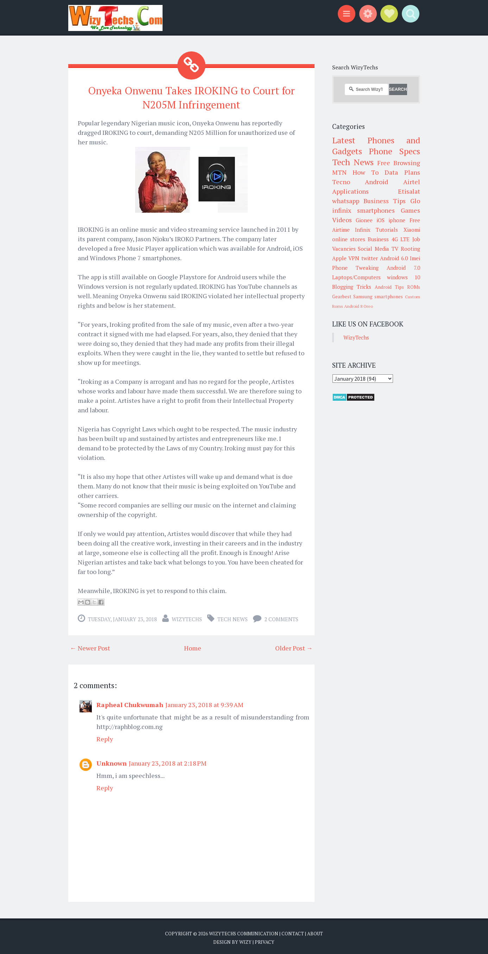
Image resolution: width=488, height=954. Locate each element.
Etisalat (409, 191)
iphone (396, 220)
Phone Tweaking (355, 267)
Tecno (341, 181)
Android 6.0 (394, 258)
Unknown (111, 761)
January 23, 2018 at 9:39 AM (204, 703)
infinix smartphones (363, 210)
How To (366, 172)
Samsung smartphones (378, 296)
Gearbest (341, 296)
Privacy (264, 940)
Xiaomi (412, 229)
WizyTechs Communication (243, 932)
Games (410, 210)
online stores (348, 239)
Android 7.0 (403, 267)
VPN (353, 258)
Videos (342, 220)
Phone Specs (394, 151)
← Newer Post (90, 646)
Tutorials (387, 229)
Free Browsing (398, 162)
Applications (350, 191)
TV (395, 248)
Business (378, 239)
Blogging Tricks (351, 286)
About (315, 932)
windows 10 (403, 277)
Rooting (410, 248)
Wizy (245, 940)
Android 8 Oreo (358, 306)
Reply (104, 737)
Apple (339, 258)
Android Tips (389, 287)
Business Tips (384, 201)
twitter (369, 258)
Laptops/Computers (356, 277)
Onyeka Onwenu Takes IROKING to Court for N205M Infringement (191, 96)
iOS (380, 220)
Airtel (411, 181)
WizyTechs (187, 617)
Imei (415, 258)
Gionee (364, 220)
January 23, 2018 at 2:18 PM (168, 761)
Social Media (373, 248)
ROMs (413, 287)
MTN (339, 172)
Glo (415, 201)
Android (376, 181)
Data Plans (402, 172)
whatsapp (345, 201)
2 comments (281, 617)
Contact (292, 932)
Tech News (232, 617)
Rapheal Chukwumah (129, 703)
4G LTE (401, 239)
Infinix (362, 229)
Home (192, 646)
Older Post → (294, 646)
